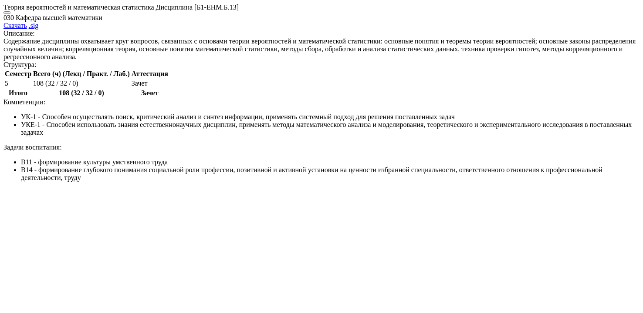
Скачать (15, 25)
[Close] (6, 12)
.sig (34, 25)
